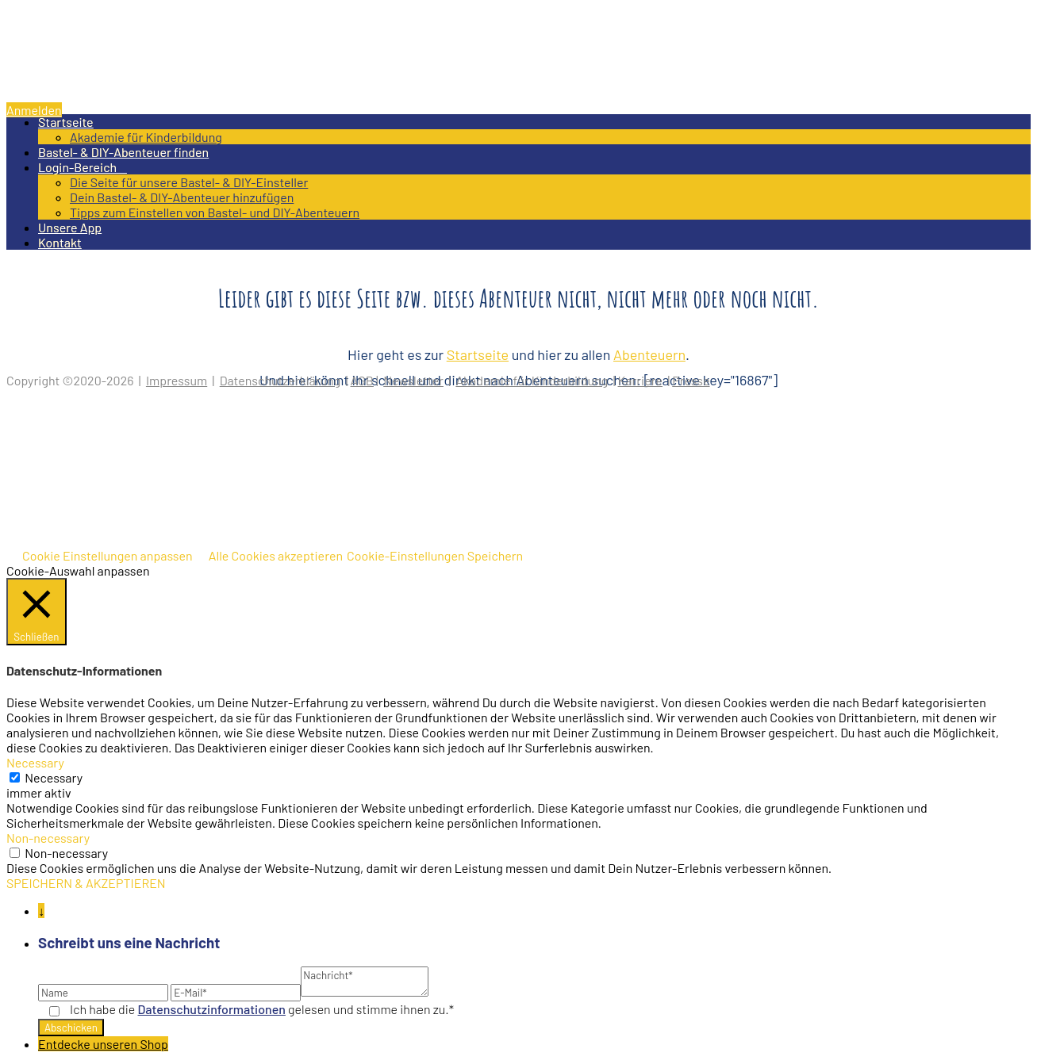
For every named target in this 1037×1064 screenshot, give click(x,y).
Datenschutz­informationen (212, 1008)
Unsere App (70, 227)
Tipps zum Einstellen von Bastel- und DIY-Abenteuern (214, 212)
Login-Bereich (82, 166)
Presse (690, 380)
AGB (362, 380)
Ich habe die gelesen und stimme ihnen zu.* (262, 1008)
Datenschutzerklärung (280, 380)
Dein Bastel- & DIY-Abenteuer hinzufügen (182, 197)
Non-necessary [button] (48, 837)
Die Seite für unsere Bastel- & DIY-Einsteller (189, 181)
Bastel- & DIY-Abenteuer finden (123, 151)
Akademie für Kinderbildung (146, 136)
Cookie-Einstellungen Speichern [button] (435, 555)
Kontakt (60, 242)
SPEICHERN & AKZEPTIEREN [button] (86, 882)
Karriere (640, 380)
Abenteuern (649, 354)
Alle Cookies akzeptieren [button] (276, 555)
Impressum (176, 380)
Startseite (66, 121)
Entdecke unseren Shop (103, 1043)
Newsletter (413, 380)
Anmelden (34, 109)
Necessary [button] (35, 762)
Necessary (54, 777)
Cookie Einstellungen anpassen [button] (107, 555)
